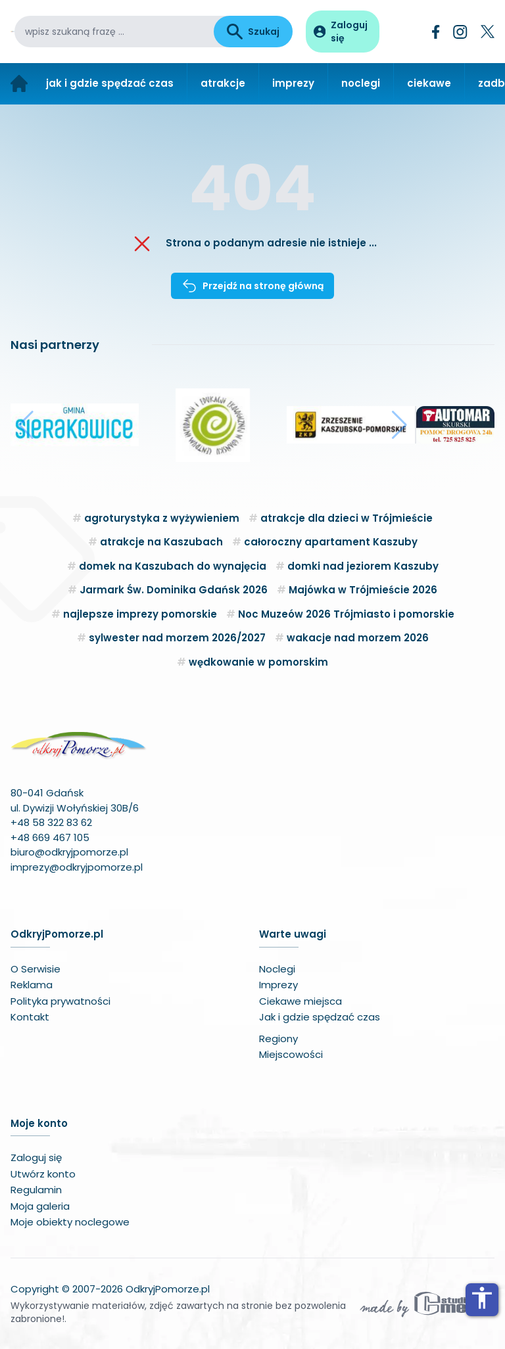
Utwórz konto (43, 1174)
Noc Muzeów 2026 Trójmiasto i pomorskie (346, 614)
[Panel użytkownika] (342, 32)
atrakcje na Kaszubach (161, 542)
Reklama (32, 985)
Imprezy (278, 985)
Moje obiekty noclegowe (70, 1222)
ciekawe (429, 83)
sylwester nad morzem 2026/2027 (177, 638)
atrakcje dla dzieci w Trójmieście (346, 518)
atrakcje (223, 83)
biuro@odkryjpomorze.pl (69, 852)
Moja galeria (40, 1206)
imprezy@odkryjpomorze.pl (77, 867)
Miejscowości (291, 1054)
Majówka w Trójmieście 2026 (363, 590)
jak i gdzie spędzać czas (110, 83)
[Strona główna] (19, 83)
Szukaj (253, 31)
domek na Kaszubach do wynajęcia (172, 566)
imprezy (293, 83)
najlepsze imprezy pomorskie (140, 614)
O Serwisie (35, 969)
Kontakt (30, 1017)
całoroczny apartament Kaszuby (331, 542)
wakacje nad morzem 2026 (358, 638)
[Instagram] (460, 32)
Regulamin (36, 1190)
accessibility (482, 1298)
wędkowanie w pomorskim (258, 662)
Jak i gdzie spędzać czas (319, 1017)
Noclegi (277, 969)
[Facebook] (436, 32)
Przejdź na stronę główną (252, 286)
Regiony (278, 1038)
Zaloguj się (36, 1157)
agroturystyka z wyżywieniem (161, 518)
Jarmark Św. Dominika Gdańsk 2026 (174, 590)
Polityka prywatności (60, 1001)
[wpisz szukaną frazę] (114, 31)
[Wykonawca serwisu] (426, 1304)
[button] (26, 425)
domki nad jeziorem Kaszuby (363, 566)
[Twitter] (487, 31)
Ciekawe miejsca (300, 1001)
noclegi (360, 83)
